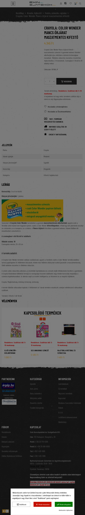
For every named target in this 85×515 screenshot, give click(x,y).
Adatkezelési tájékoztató (66, 510)
